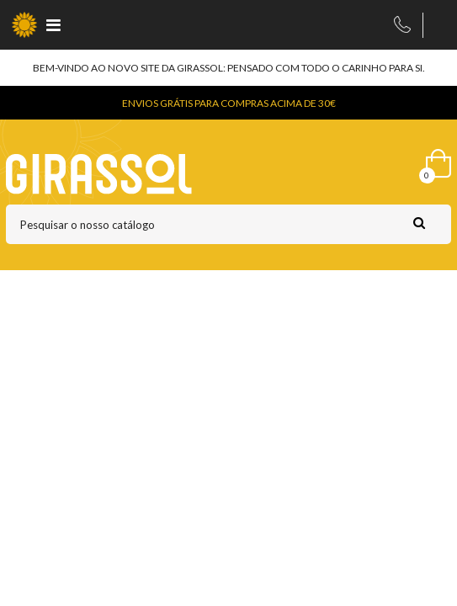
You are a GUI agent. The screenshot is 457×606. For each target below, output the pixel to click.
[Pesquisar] (228, 224)
